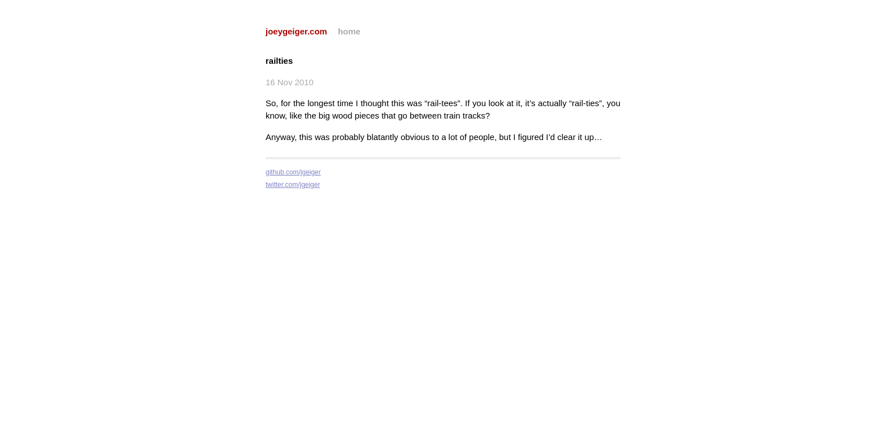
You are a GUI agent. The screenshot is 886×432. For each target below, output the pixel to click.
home (349, 31)
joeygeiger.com (296, 31)
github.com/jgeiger (293, 172)
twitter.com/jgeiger (293, 185)
